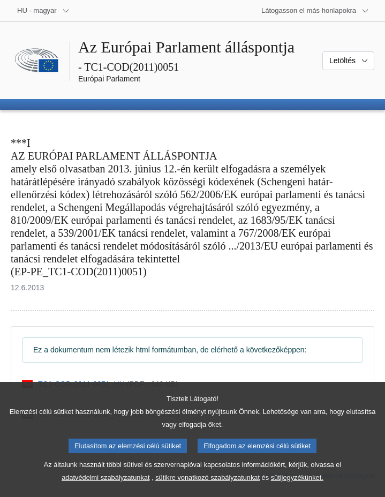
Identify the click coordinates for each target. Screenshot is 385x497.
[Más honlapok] (315, 10)
